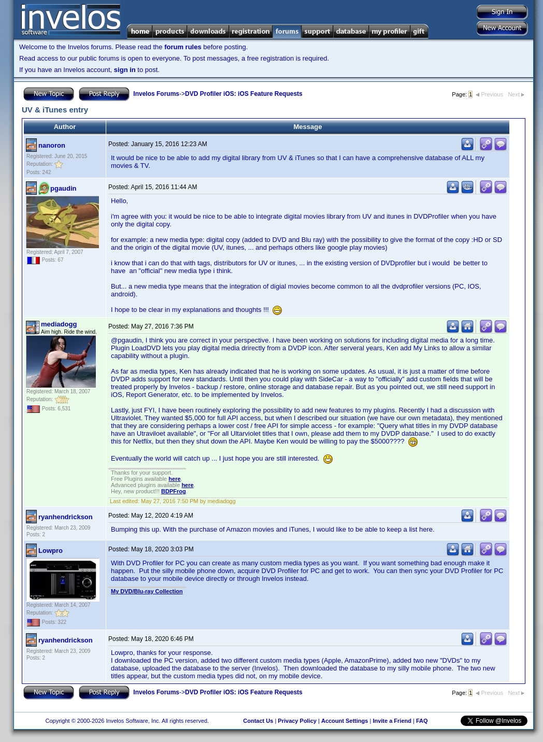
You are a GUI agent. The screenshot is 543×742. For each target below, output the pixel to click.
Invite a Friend (392, 721)
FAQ (422, 721)
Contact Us (258, 721)
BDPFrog (173, 491)
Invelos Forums (156, 93)
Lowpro (50, 550)
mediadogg (59, 324)
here (174, 479)
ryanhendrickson (65, 517)
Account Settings (344, 721)
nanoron (51, 145)
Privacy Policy (297, 721)
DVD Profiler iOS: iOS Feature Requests (244, 93)
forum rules (183, 47)
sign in (125, 70)
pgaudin (63, 188)
